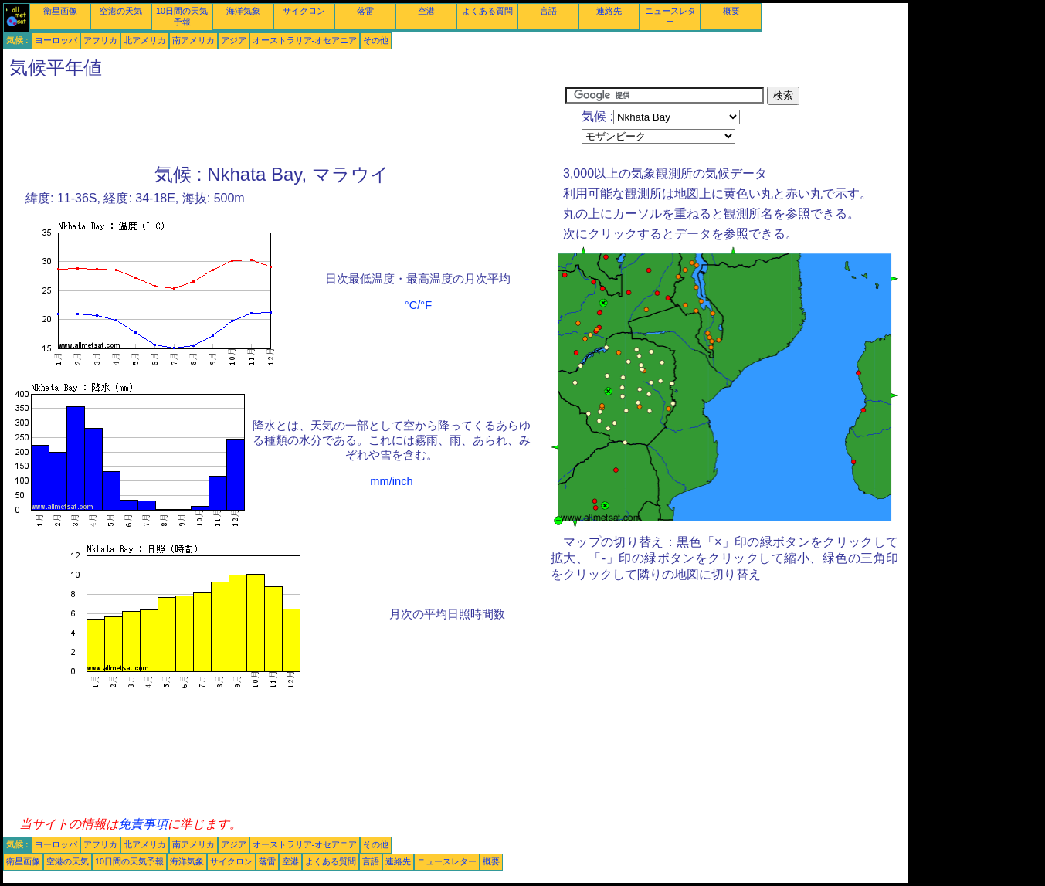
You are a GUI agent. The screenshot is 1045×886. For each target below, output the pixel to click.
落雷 (365, 10)
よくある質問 (487, 10)
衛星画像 (60, 10)
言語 (548, 10)
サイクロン (304, 10)
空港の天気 (121, 10)
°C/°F (418, 305)
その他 (375, 40)
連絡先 (609, 10)
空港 (426, 10)
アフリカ (100, 40)
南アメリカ (193, 40)
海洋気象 (243, 10)
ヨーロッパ (56, 40)
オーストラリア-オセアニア (305, 40)
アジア (233, 40)
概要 (731, 10)
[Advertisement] (284, 121)
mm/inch (391, 481)
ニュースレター (447, 861)
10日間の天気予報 (129, 861)
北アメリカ (145, 40)
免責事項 (143, 823)
